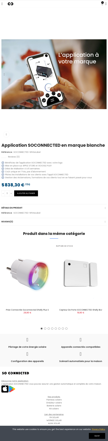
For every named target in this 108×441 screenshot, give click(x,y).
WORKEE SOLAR (54, 420)
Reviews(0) (7, 221)
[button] (4, 74)
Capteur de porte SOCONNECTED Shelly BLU (80, 309)
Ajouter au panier (26, 193)
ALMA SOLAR (54, 423)
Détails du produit (11, 207)
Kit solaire (54, 408)
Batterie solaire (54, 405)
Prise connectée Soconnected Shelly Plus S (27, 309)
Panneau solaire (54, 399)
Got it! (97, 435)
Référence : (7, 152)
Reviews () (14, 157)
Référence (6, 212)
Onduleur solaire (54, 402)
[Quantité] (7, 193)
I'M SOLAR (54, 417)
